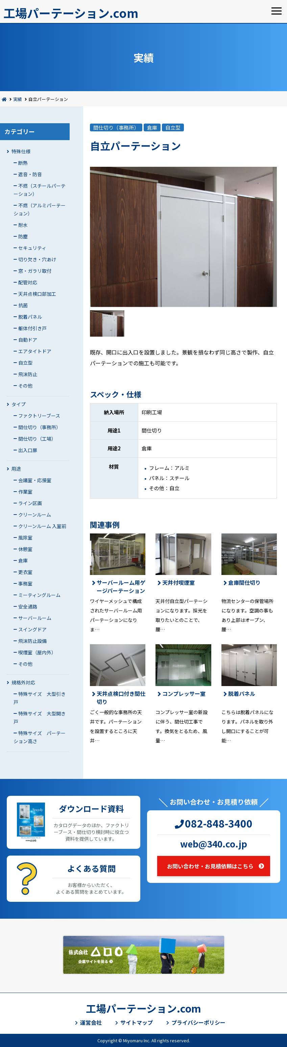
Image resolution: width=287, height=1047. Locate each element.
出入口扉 (27, 450)
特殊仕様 (20, 151)
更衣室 (25, 572)
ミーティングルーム (39, 595)
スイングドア (32, 629)
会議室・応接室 (34, 480)
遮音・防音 (30, 174)
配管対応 (27, 282)
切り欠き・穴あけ (37, 259)
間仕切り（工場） (37, 438)
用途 (16, 468)
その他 (25, 385)
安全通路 (27, 606)
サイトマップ (136, 1022)
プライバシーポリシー (198, 1022)
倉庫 (23, 560)
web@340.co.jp (213, 843)
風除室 (25, 537)
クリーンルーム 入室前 (42, 526)
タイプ (18, 404)
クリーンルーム (34, 514)
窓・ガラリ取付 (34, 270)
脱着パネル (30, 316)
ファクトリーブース (39, 415)
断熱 (23, 162)
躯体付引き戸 (32, 328)
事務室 (25, 583)
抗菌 (23, 305)
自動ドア (27, 339)
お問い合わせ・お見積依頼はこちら (210, 866)
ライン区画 (30, 503)
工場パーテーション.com (70, 12)
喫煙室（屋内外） (37, 652)
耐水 (23, 224)
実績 (17, 99)
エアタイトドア (34, 351)
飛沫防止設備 (32, 640)
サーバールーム (34, 617)
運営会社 (91, 1022)
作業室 (25, 491)
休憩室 (25, 549)
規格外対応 (23, 682)
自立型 (25, 362)
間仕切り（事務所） (39, 427)
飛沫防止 (27, 374)
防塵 (23, 236)
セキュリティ (32, 247)
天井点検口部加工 (37, 293)
